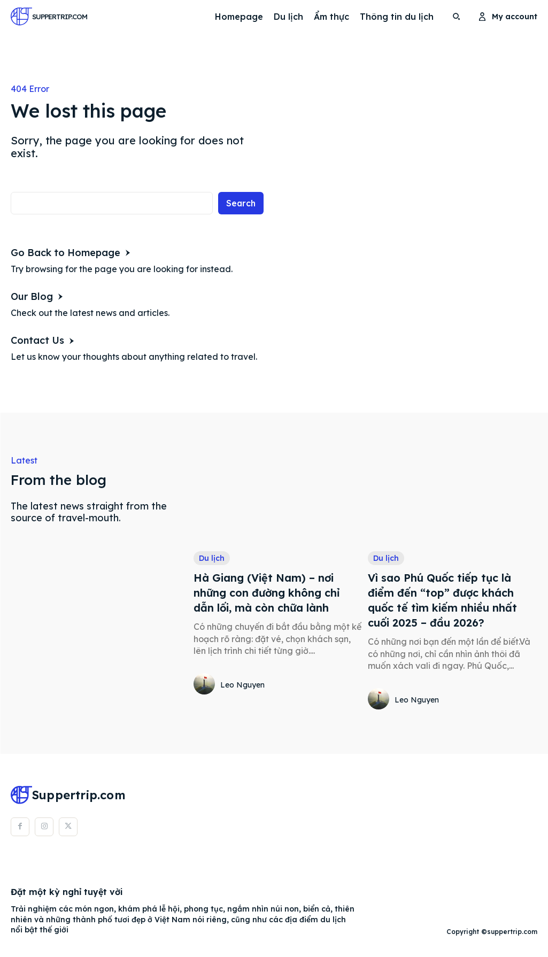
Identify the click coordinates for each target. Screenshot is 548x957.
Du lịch (212, 558)
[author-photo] (206, 685)
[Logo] (40, 16)
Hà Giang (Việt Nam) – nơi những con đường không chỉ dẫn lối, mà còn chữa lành (267, 593)
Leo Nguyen (242, 685)
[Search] (240, 203)
